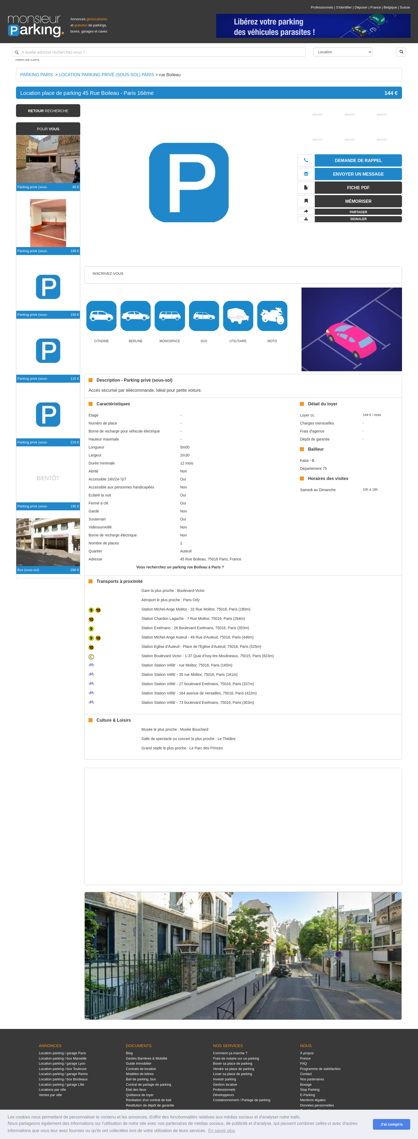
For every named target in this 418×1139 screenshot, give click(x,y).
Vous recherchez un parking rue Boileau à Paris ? (180, 567)
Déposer (361, 7)
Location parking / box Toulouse (63, 1069)
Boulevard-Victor (190, 590)
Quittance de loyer (139, 1095)
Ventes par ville (50, 1095)
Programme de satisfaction (320, 1069)
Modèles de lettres (140, 1074)
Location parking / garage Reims (63, 1074)
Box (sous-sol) (28, 570)
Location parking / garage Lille (61, 1085)
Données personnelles (317, 1105)
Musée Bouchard (194, 729)
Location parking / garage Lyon (62, 1063)
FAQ (303, 1063)
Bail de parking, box (141, 1079)
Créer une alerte (27, 60)
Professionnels (322, 7)
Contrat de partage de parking (148, 1085)
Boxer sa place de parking (232, 1063)
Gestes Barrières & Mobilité (146, 1058)
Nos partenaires (312, 1079)
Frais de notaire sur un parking (236, 1058)
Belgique (390, 7)
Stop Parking (310, 1090)
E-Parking (307, 1095)
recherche (48, 111)
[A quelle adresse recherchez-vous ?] (158, 52)
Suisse (405, 7)
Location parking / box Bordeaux (63, 1079)
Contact (306, 1074)
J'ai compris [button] (391, 1124)
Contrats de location (141, 1069)
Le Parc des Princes (206, 748)
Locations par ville (52, 1090)
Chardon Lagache (163, 618)
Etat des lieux (136, 1090)
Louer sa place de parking (232, 1074)
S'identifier (344, 7)
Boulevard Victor (162, 656)
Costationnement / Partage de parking (241, 1100)
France (375, 7)
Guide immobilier (138, 1063)
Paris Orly (191, 600)
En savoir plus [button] (221, 1130)
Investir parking (224, 1079)
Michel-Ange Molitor (164, 609)
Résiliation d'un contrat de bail (148, 1100)
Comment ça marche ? (230, 1053)
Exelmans (156, 628)
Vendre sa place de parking (233, 1069)
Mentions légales (313, 1100)
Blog (129, 1053)
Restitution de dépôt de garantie (150, 1105)
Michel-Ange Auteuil (164, 637)
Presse (305, 1058)
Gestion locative (225, 1085)
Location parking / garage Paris (62, 1053)
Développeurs (223, 1095)
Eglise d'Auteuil (161, 646)
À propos (307, 1053)
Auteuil (186, 551)
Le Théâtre (226, 739)
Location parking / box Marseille (63, 1058)
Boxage (306, 1085)
